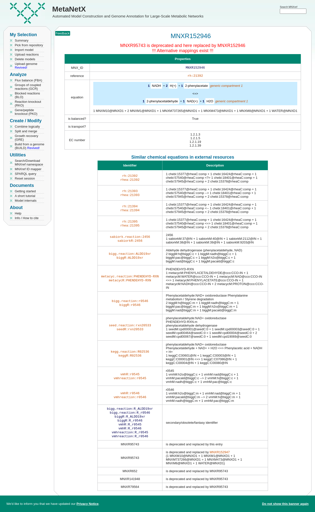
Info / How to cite (27, 218)
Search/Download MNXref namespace (29, 162)
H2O (209, 102)
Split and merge (26, 131)
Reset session (25, 178)
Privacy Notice (88, 504)
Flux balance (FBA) (28, 80)
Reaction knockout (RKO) (28, 103)
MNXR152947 (220, 456)
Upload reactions (27, 54)
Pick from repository (29, 45)
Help (18, 213)
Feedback (63, 33)
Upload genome (26, 65)
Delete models (25, 59)
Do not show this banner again (285, 504)
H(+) (173, 87)
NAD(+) (192, 102)
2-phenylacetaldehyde (162, 102)
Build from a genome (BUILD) (29, 146)
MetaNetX (69, 9)
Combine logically (27, 126)
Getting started (25, 191)
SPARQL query (25, 174)
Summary (22, 40)
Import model (24, 50)
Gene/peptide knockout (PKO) (26, 112)
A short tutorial (25, 196)
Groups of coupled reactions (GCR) (28, 86)
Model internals (25, 200)
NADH (156, 87)
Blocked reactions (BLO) (27, 95)
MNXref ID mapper (28, 169)
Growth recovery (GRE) (26, 137)
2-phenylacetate (196, 87)
